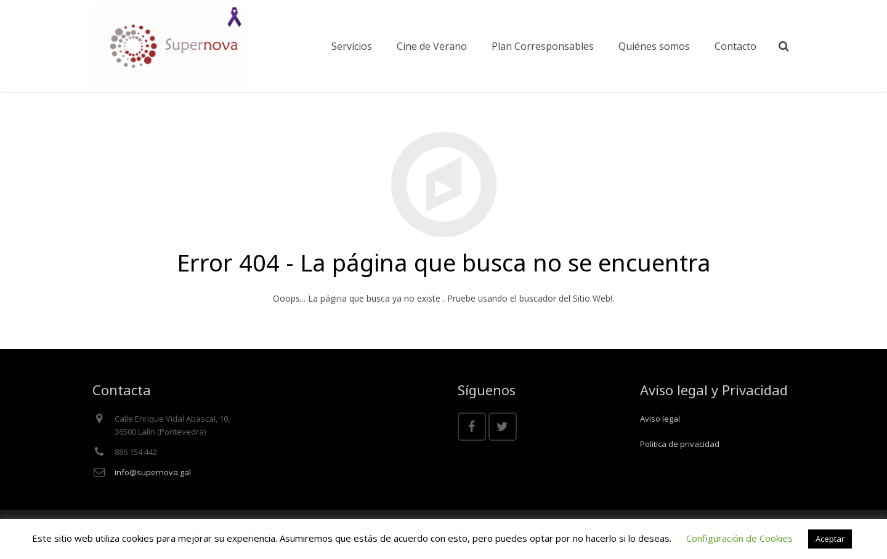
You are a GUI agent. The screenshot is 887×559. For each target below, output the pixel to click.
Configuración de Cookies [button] (739, 538)
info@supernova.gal (153, 472)
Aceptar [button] (830, 538)
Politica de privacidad (679, 443)
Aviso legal (660, 418)
